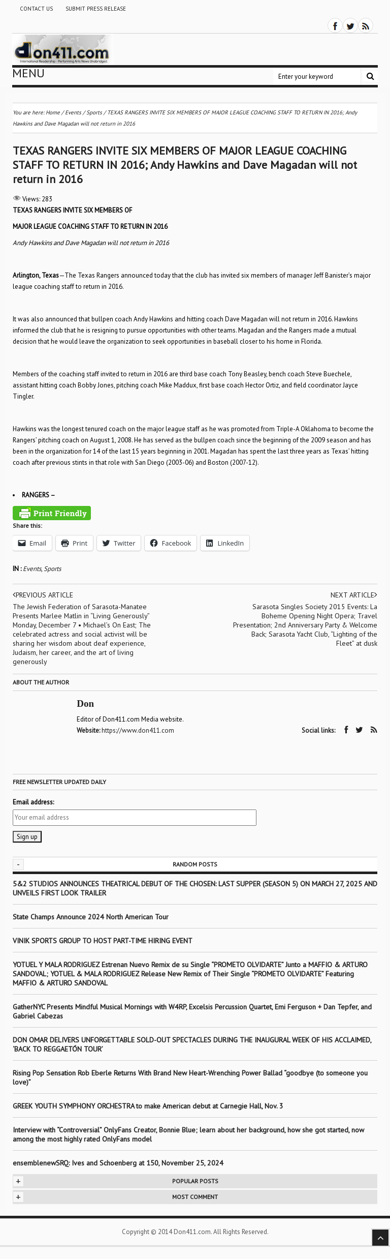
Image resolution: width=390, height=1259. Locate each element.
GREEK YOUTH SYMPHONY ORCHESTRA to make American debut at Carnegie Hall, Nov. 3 (148, 1105)
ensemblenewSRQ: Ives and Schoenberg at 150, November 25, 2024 (118, 1162)
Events (32, 568)
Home (53, 112)
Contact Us (36, 8)
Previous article (44, 594)
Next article (353, 594)
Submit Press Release (96, 8)
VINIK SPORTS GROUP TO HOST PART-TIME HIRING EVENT (102, 940)
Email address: (33, 801)
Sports (52, 568)
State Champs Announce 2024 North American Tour (91, 916)
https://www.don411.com (138, 730)
